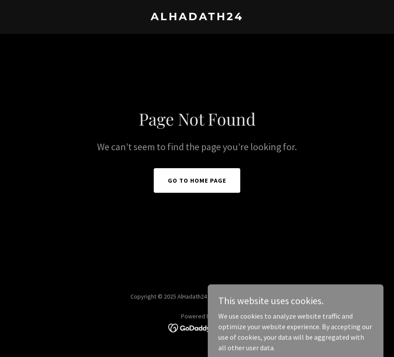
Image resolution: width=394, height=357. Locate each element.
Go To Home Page (197, 180)
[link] (197, 17)
